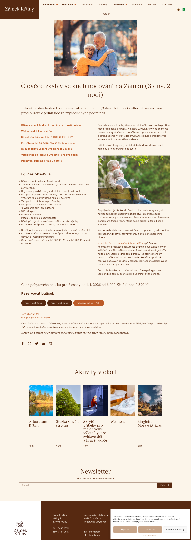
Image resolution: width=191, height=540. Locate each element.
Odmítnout (150, 529)
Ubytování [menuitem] (67, 4)
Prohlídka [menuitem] (137, 4)
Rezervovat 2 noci (33, 303)
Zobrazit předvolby (175, 529)
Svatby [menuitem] (103, 4)
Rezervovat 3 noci (60, 303)
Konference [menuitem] (87, 4)
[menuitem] (107, 14)
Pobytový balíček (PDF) (88, 303)
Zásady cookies (149, 535)
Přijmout (125, 529)
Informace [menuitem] (119, 4)
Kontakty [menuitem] (167, 4)
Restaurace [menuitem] (48, 4)
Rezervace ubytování (95, 521)
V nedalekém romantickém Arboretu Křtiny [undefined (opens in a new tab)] (121, 243)
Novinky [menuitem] (152, 4)
